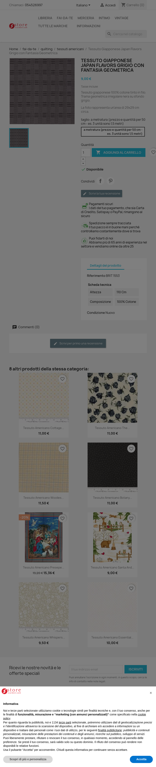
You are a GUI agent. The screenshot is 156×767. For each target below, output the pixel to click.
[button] (151, 693)
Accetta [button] (141, 759)
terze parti (65, 722)
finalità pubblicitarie (110, 730)
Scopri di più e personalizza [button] (28, 759)
